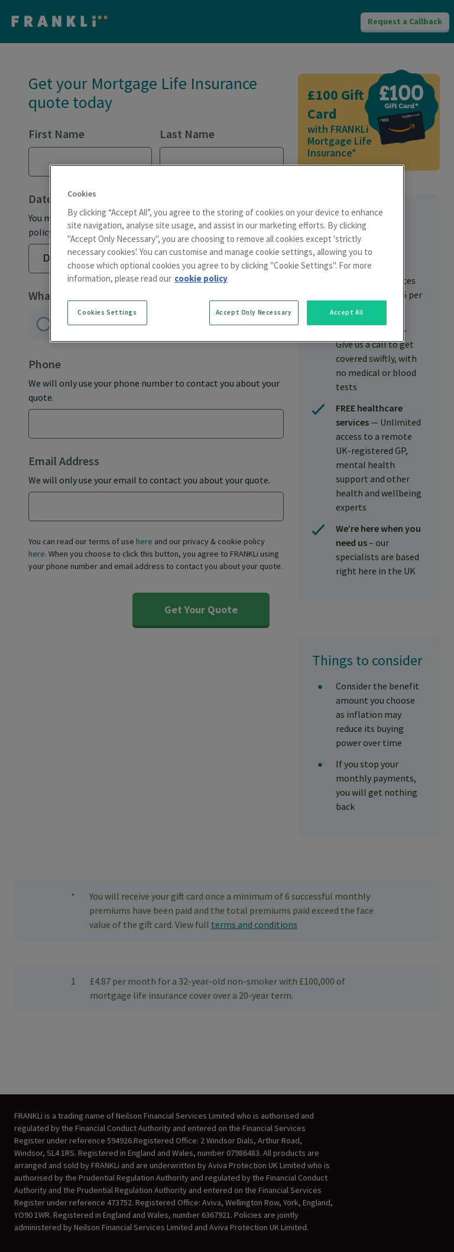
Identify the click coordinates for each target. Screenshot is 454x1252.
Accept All (347, 312)
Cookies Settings (107, 312)
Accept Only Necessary (254, 312)
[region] (227, 253)
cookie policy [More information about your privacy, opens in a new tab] (201, 278)
